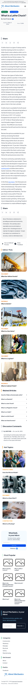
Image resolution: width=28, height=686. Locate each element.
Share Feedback (18, 243)
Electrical (5, 648)
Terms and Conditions (13, 683)
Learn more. (23, 2)
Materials (4, 301)
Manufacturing (8, 469)
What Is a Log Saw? (7, 358)
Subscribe (14, 545)
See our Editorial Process (7, 243)
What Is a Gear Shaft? (10, 498)
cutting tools (5, 168)
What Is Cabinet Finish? (9, 386)
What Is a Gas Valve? (8, 331)
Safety (5, 650)
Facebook (5, 670)
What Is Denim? (6, 304)
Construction (7, 521)
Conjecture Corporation (16, 681)
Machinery (4, 274)
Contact (5, 663)
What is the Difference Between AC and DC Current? (8, 584)
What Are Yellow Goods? (9, 276)
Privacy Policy (4, 683)
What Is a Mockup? (9, 524)
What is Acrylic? (18, 583)
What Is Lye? (6, 599)
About (4, 660)
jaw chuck (11, 182)
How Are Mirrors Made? (10, 472)
